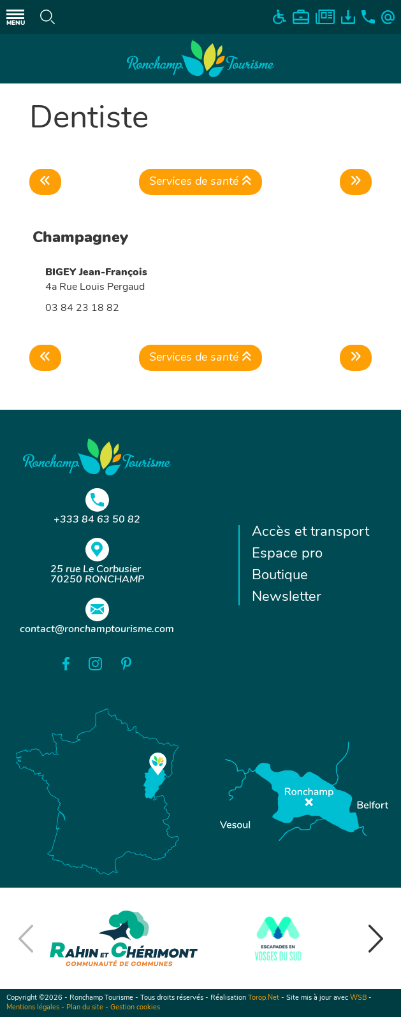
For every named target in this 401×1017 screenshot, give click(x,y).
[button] (375, 939)
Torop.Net (263, 998)
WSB (358, 998)
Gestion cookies (135, 1007)
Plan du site (84, 1007)
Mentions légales (32, 1007)
